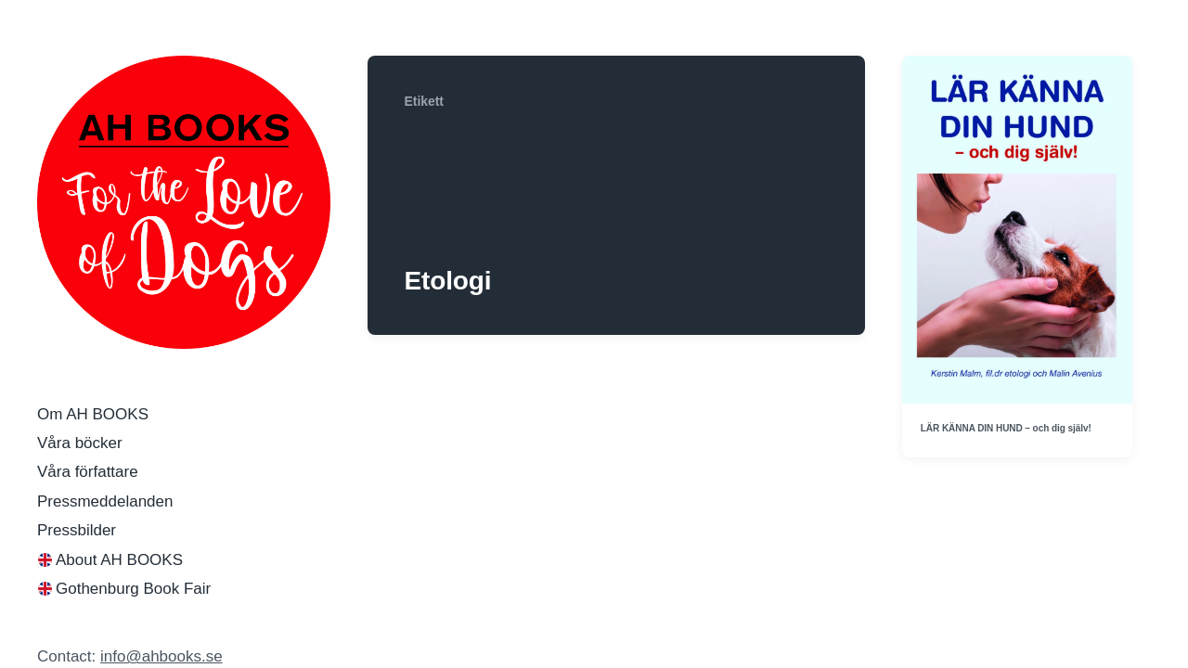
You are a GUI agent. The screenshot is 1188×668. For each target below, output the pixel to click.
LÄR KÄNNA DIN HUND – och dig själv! (1006, 428)
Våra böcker (80, 443)
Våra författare (87, 472)
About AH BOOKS (119, 560)
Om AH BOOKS (92, 414)
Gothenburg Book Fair (133, 588)
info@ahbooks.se (161, 656)
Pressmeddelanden (105, 501)
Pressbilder (76, 530)
